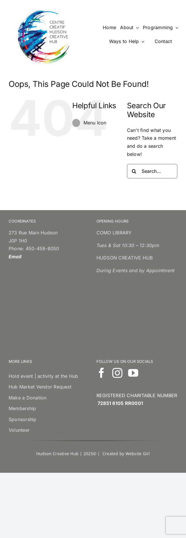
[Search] (134, 171)
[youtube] (133, 373)
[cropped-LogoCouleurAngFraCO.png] (44, 11)
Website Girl (138, 453)
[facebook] (101, 373)
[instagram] (117, 373)
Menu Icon (95, 123)
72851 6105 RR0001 (120, 403)
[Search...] (152, 171)
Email (15, 256)
